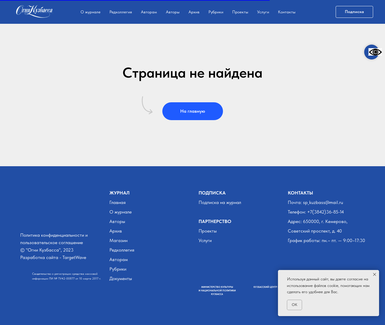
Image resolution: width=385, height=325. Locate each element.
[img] (24, 220)
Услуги (263, 12)
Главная (117, 202)
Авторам (149, 12)
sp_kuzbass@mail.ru (323, 202)
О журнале (90, 12)
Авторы (173, 12)
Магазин (118, 240)
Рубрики (215, 12)
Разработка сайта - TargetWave (53, 257)
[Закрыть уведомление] (375, 274)
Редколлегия (120, 12)
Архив (193, 12)
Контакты (287, 12)
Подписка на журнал (220, 202)
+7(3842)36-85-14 (325, 212)
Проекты (240, 12)
